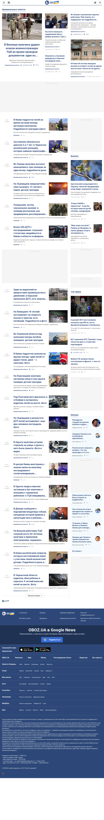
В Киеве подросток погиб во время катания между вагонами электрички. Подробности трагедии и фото (30, 124)
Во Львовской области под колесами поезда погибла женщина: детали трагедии (28, 337)
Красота (35, 710)
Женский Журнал (50, 710)
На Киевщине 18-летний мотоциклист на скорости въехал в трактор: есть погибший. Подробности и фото (30, 316)
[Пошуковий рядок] (100, 2)
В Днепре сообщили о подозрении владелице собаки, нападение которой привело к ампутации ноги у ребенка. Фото (30, 513)
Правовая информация (67, 613)
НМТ (53, 677)
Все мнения (76, 551)
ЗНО (48, 677)
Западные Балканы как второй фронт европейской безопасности (81, 436)
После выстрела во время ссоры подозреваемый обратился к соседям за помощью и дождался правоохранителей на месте (30, 387)
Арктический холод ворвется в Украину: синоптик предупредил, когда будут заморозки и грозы (85, 186)
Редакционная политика (68, 618)
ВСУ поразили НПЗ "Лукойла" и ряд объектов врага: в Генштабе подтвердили (86, 342)
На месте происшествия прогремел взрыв (28, 455)
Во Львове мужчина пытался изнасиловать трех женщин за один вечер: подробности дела (30, 167)
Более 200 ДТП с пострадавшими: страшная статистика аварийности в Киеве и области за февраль (28, 232)
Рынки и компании (25, 697)
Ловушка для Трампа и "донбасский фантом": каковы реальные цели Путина (81, 539)
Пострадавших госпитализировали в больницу (30, 366)
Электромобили (33, 684)
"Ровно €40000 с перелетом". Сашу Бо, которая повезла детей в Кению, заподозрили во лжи (81, 207)
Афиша (21, 710)
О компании (23, 613)
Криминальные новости (13, 9)
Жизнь (43, 658)
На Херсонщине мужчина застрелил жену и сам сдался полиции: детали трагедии (29, 379)
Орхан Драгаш (76, 441)
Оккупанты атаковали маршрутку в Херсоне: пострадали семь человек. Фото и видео (55, 58)
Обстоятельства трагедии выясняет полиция (29, 343)
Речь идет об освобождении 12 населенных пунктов (85, 329)
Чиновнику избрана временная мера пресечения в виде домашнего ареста (39, 543)
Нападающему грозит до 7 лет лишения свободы (30, 174)
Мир (29, 658)
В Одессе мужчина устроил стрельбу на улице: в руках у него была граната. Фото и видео (29, 447)
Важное (74, 156)
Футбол (21, 671)
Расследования (60, 658)
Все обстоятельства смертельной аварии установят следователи (36, 324)
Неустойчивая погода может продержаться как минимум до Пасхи (86, 193)
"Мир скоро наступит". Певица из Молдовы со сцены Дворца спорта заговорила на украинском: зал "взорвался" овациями (81, 229)
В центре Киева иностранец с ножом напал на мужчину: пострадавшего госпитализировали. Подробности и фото (29, 469)
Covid (44, 703)
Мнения (74, 415)
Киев (20, 664)
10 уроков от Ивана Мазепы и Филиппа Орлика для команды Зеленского (80, 525)
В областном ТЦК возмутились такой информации (31, 499)
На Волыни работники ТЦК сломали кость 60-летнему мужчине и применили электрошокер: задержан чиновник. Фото (28, 536)
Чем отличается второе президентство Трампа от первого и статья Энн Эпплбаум (82, 511)
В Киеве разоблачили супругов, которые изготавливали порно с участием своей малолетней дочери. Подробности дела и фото (30, 558)
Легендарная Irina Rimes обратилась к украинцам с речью (80, 238)
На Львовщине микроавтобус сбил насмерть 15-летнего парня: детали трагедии (29, 187)
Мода (41, 710)
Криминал (17, 135)
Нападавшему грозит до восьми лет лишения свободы (32, 477)
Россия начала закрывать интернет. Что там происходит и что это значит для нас (82, 450)
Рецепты (22, 690)
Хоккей (36, 671)
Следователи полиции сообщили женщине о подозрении (33, 154)
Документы (43, 618)
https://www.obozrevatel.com (70, 719)
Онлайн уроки (36, 677)
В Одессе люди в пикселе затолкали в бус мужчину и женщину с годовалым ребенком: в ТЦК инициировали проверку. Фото (30, 491)
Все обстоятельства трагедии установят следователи (32, 132)
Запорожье (34, 664)
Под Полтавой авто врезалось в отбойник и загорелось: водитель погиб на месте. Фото (30, 400)
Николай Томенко (77, 531)
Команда (42, 613)
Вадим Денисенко (77, 455)
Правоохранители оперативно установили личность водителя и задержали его (40, 588)
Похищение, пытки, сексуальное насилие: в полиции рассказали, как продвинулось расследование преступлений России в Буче (29, 210)
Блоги (69, 658)
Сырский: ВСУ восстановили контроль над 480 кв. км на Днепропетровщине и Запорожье (85, 322)
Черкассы (49, 664)
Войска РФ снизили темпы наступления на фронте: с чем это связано (85, 361)
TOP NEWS (76, 292)
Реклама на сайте (25, 618)
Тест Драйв (22, 684)
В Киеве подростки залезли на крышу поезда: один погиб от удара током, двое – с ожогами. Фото (30, 358)
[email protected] (26, 763)
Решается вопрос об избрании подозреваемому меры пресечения (55, 42)
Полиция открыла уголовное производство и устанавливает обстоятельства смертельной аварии (29, 195)
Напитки (29, 690)
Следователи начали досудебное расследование (82, 73)
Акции (42, 684)
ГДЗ (20, 677)
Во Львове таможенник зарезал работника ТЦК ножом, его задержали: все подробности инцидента (85, 17)
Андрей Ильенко (77, 427)
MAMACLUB (37, 703)
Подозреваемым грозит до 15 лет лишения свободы (31, 566)
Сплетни (28, 710)
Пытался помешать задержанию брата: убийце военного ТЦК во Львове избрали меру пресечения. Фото (56, 34)
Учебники (27, 677)
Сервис (48, 684)
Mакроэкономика (39, 697)
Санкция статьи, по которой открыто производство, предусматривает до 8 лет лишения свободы (40, 432)
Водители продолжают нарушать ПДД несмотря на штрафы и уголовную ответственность (39, 241)
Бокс (42, 671)
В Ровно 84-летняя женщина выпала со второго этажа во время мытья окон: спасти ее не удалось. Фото (86, 66)
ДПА (44, 677)
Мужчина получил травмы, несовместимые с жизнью (29, 407)
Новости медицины (25, 703)
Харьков (26, 664)
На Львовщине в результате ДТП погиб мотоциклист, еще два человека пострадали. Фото (29, 423)
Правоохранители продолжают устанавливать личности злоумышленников (40, 218)
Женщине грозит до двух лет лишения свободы (30, 521)
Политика (19, 658)
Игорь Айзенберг (77, 517)
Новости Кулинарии (40, 690)
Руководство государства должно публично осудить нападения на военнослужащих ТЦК (81, 422)
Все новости (97, 658)
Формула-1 (49, 671)
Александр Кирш (77, 503)
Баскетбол (29, 671)
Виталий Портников (78, 545)
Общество (83, 658)
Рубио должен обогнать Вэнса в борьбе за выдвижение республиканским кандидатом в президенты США (81, 497)
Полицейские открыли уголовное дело (27, 302)
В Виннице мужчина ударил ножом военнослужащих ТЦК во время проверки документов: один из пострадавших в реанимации (22, 50)
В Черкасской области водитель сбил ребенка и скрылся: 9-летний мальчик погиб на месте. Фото (28, 580)
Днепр (42, 664)
